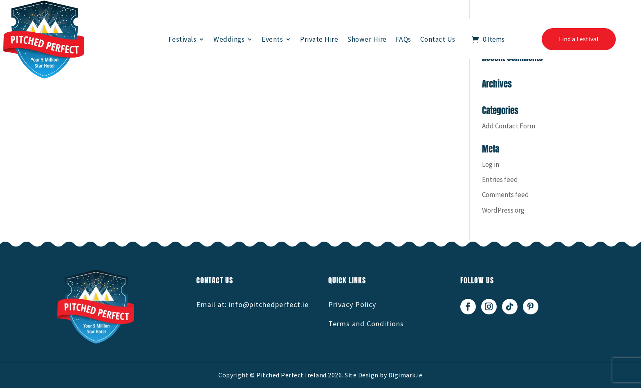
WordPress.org (503, 210)
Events (272, 39)
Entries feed (500, 179)
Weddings (228, 39)
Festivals (182, 39)
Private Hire (319, 39)
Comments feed (505, 194)
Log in (490, 164)
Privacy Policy (352, 304)
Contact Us (437, 39)
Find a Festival (578, 39)
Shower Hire (367, 39)
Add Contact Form (508, 125)
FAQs (403, 39)
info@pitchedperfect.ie (269, 304)
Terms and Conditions (366, 323)
